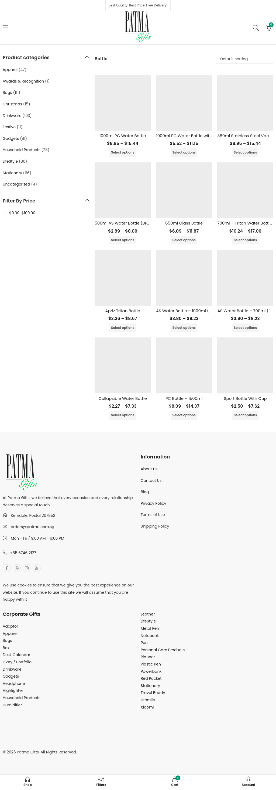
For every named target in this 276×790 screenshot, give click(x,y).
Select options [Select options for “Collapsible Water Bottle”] (122, 415)
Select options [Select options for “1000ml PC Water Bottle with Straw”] (184, 152)
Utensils (148, 700)
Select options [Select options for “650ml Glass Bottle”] (184, 240)
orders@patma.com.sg (32, 526)
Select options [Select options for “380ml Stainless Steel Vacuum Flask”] (245, 152)
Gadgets (11, 138)
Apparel (10, 69)
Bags (7, 92)
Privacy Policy (153, 503)
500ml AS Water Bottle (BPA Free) (128, 223)
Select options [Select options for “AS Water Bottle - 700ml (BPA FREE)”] (245, 327)
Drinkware (12, 115)
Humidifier (12, 705)
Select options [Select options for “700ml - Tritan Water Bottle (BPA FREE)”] (245, 240)
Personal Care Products (163, 650)
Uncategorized (16, 184)
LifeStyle (10, 161)
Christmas (12, 104)
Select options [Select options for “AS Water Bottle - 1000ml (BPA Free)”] (184, 327)
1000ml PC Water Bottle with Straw (190, 135)
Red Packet (151, 678)
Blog (145, 491)
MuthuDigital (53, 759)
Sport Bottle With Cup (245, 398)
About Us (149, 469)
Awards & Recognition (23, 81)
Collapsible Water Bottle (122, 398)
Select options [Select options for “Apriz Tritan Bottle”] (122, 327)
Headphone (14, 683)
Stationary (12, 173)
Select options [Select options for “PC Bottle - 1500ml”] (184, 415)
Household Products (21, 149)
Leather (148, 614)
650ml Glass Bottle (184, 223)
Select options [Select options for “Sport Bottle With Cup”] (245, 415)
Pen (144, 642)
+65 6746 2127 (23, 553)
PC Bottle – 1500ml (183, 398)
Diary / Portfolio (17, 662)
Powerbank (151, 671)
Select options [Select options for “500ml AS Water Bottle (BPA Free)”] (122, 240)
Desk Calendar (16, 654)
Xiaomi (147, 707)
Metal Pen (150, 628)
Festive (9, 127)
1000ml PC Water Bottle (122, 135)
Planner (148, 657)
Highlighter (13, 690)
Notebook (150, 635)
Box (6, 647)
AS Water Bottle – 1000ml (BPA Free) (192, 311)
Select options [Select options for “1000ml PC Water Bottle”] (122, 152)
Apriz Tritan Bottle (122, 311)
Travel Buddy (153, 692)
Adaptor (10, 626)
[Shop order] (244, 59)
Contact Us (151, 480)
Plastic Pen (151, 664)
